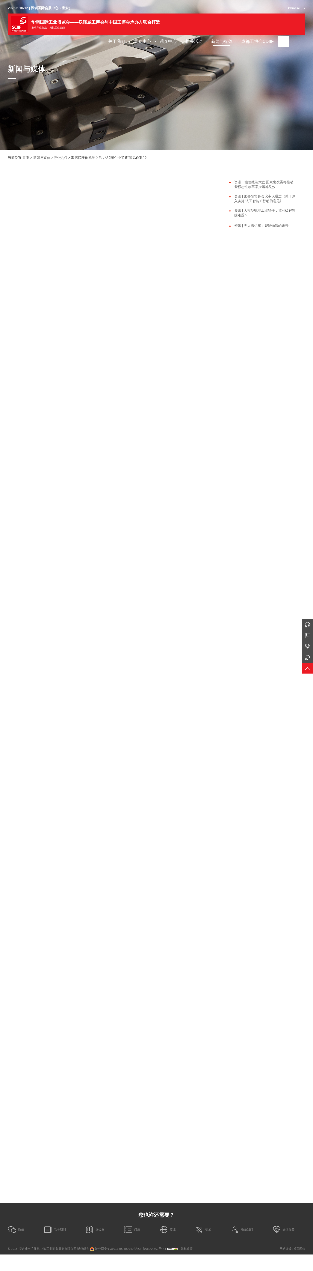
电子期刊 (55, 1246)
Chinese (294, 8)
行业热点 (60, 157)
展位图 (94, 1246)
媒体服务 (283, 1246)
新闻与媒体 (41, 157)
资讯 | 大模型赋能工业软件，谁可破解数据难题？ (264, 213)
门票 (132, 1246)
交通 (203, 1246)
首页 (26, 157)
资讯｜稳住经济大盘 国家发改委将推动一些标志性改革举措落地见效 (265, 184)
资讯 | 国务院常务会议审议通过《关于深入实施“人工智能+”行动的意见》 (264, 198)
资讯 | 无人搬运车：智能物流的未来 (261, 225)
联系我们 (242, 1246)
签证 (167, 1246)
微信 (16, 1246)
